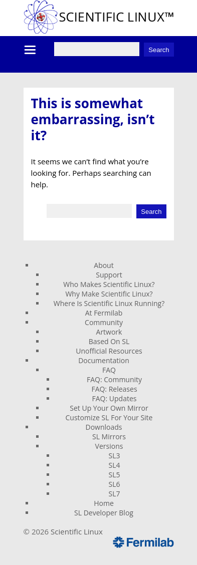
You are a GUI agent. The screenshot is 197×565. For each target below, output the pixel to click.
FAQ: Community (114, 379)
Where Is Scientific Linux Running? (109, 303)
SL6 (114, 484)
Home (104, 503)
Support (109, 274)
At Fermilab (104, 313)
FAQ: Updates (114, 398)
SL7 (114, 493)
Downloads (104, 427)
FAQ (109, 370)
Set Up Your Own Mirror (109, 408)
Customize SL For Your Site (109, 417)
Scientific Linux (77, 531)
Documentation (103, 360)
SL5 (114, 474)
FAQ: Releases (114, 389)
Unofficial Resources (109, 351)
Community (104, 322)
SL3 (114, 455)
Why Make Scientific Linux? (108, 294)
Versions (109, 446)
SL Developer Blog (103, 512)
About (103, 265)
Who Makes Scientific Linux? (108, 284)
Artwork (109, 332)
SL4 (114, 465)
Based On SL (109, 341)
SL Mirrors (109, 436)
